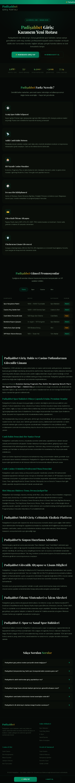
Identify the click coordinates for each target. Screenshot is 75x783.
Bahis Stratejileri (44, 740)
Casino (42, 289)
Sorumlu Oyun (44, 760)
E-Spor (41, 734)
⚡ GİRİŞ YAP (25, 779)
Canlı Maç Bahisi (44, 731)
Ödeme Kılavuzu (44, 754)
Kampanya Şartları (45, 757)
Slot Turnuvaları (7, 763)
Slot (52, 289)
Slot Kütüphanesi (7, 754)
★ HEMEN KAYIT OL (52, 55)
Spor (32, 289)
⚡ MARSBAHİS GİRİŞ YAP (25, 55)
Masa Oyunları (6, 757)
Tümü (24, 289)
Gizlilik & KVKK (43, 763)
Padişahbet (10, 8)
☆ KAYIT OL (49, 779)
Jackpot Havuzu (7, 760)
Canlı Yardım (43, 751)
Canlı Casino (6, 751)
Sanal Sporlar (43, 737)
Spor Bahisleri (43, 728)
